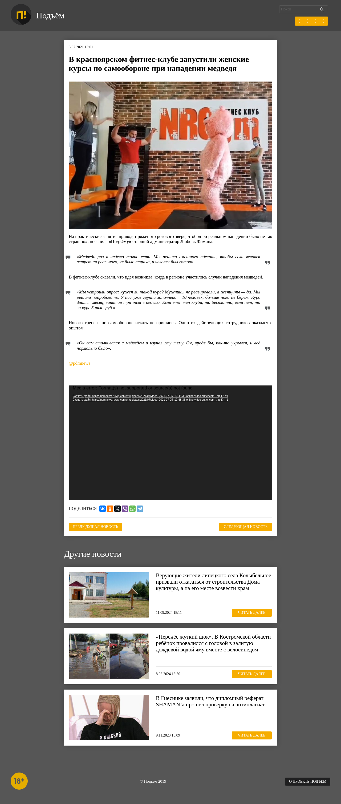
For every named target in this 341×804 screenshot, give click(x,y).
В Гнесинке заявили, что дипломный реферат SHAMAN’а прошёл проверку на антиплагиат (210, 701)
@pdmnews (79, 363)
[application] (170, 442)
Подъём (50, 15)
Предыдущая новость (95, 527)
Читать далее (251, 613)
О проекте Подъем (307, 781)
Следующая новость (245, 527)
